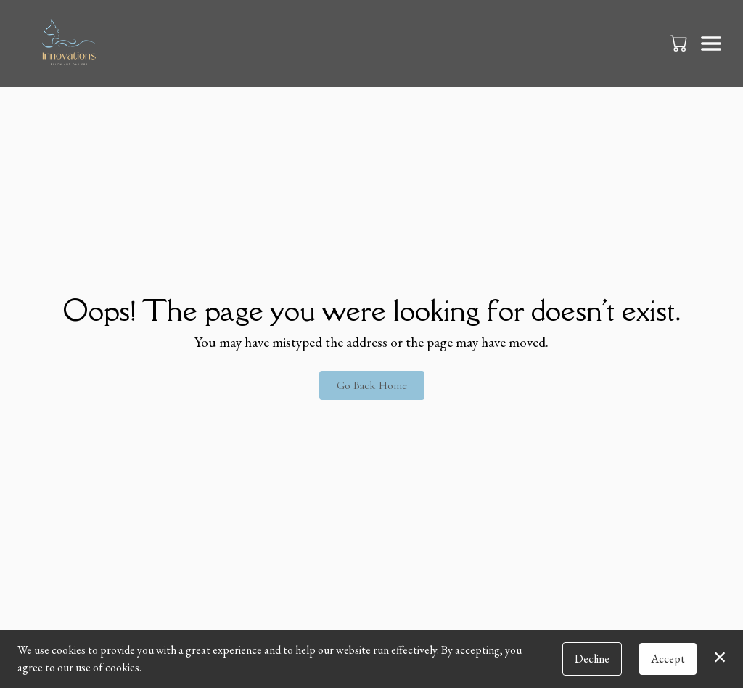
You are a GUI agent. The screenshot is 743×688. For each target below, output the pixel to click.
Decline (592, 658)
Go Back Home (372, 385)
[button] (680, 42)
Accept (668, 658)
